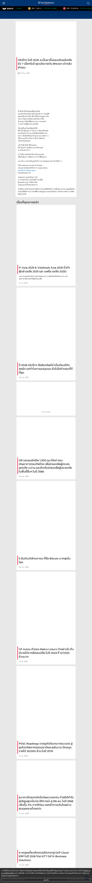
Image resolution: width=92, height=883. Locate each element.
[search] (88, 3)
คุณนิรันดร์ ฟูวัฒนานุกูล (26, 170)
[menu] (4, 3)
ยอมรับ (46, 880)
